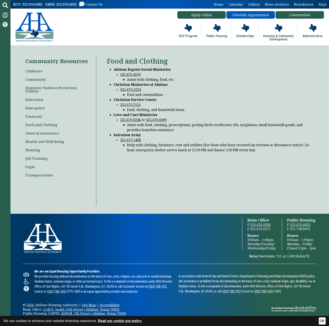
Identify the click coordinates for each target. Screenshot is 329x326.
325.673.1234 (130, 89)
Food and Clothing (41, 125)
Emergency (35, 108)
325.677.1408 (130, 140)
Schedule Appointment (250, 15)
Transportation (39, 175)
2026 (30, 305)
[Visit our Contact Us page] (90, 4)
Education (34, 99)
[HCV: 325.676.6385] (28, 4)
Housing (32, 150)
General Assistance (42, 133)
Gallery (254, 4)
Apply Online (201, 15)
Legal (30, 166)
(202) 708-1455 (56, 291)
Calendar (235, 4)
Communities (299, 15)
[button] (5, 5)
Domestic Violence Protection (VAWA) (51, 90)
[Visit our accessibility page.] (5, 24)
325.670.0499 (156, 119)
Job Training (36, 158)
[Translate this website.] (5, 15)
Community (35, 79)
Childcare (34, 71)
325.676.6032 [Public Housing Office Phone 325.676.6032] (300, 224)
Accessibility (110, 305)
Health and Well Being (44, 141)
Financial (33, 116)
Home (218, 4)
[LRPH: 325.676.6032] (61, 4)
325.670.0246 (131, 119)
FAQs (322, 4)
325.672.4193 (130, 74)
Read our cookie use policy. (120, 321)
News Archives (277, 4)
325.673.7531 (130, 104)
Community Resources (56, 61)
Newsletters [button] (303, 4)
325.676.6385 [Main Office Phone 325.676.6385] (260, 224)
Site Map (89, 305)
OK (322, 321)
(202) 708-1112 (157, 286)
